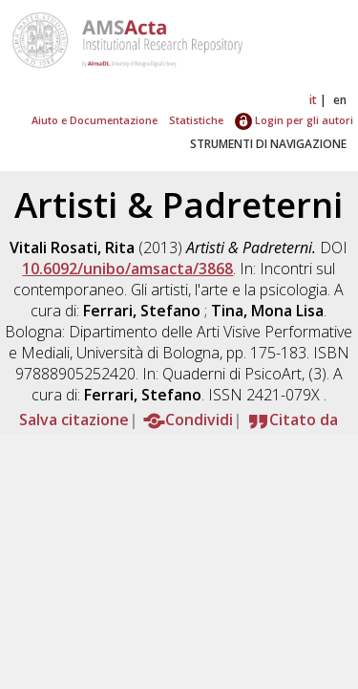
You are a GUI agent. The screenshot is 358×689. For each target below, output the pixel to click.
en (340, 100)
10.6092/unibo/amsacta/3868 (127, 268)
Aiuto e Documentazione (95, 120)
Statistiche (196, 120)
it (313, 100)
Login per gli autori (294, 120)
